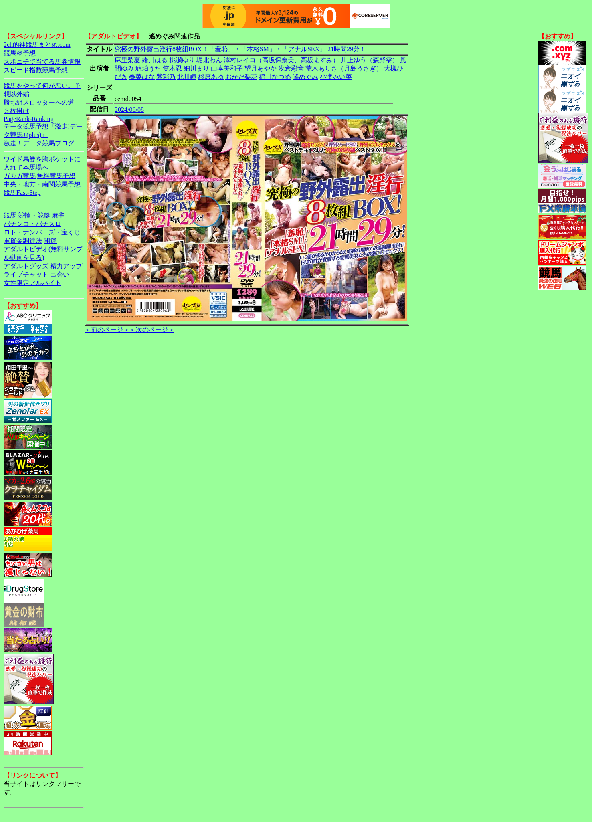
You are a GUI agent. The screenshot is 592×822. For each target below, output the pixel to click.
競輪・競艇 (34, 215)
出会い (59, 274)
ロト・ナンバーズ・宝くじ (42, 232)
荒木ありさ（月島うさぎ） (343, 68)
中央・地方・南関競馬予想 (42, 184)
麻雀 (58, 215)
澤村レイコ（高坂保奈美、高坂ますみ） (281, 60)
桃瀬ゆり (182, 60)
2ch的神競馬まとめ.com (37, 44)
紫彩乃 (166, 76)
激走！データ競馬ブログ (39, 143)
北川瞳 (186, 76)
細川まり (196, 68)
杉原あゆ (211, 76)
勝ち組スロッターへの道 (39, 102)
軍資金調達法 (23, 240)
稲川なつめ (275, 76)
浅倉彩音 (291, 68)
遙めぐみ (305, 76)
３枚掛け (16, 110)
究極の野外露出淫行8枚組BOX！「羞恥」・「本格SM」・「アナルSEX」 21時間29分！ (240, 49)
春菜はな (142, 76)
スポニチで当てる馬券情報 (42, 61)
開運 (50, 240)
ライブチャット (26, 274)
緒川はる (155, 60)
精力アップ (66, 266)
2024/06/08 (129, 109)
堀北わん (209, 60)
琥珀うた (148, 68)
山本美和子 (227, 68)
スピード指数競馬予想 (36, 70)
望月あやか (260, 68)
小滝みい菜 (336, 76)
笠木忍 (172, 68)
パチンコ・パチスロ (32, 223)
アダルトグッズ (26, 266)
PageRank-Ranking (28, 118)
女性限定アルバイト (32, 282)
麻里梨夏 (127, 60)
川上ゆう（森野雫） (369, 60)
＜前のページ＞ (107, 329)
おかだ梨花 (241, 76)
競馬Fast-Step (22, 192)
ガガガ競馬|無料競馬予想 (39, 175)
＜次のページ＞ (151, 329)
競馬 (10, 215)
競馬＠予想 (20, 53)
